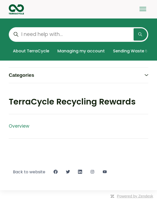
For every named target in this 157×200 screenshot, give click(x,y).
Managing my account (81, 51)
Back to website (29, 172)
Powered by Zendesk (135, 196)
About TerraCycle (31, 51)
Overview (19, 126)
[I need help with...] (78, 34)
